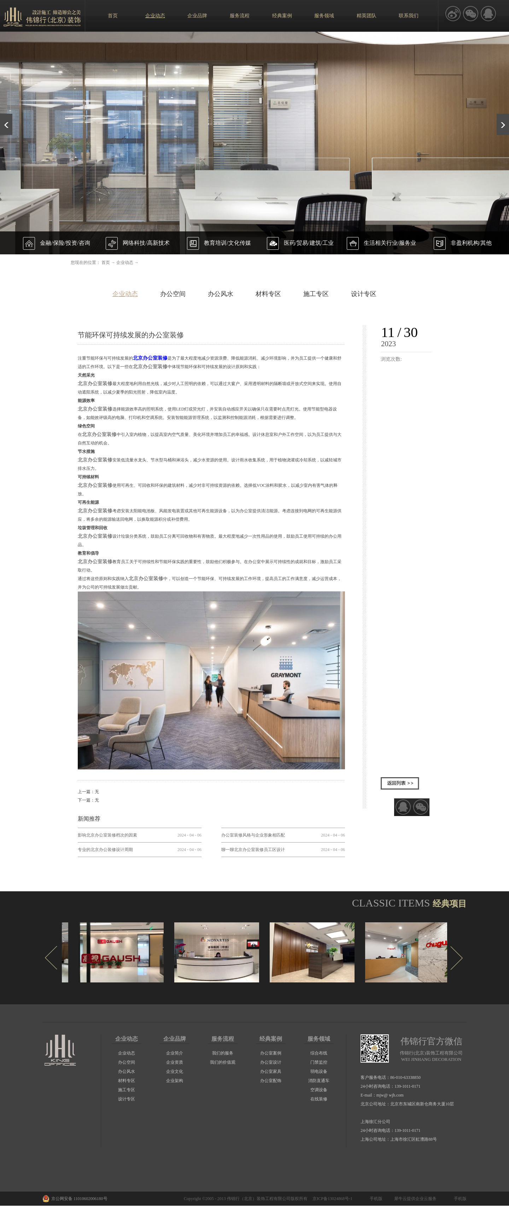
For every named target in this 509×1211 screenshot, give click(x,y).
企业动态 (124, 262)
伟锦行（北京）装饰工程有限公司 (259, 1198)
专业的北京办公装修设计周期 (105, 849)
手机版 (375, 1198)
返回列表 (400, 783)
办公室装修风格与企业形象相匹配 (253, 835)
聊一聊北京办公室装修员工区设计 (253, 849)
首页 (113, 15)
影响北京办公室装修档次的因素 (107, 835)
